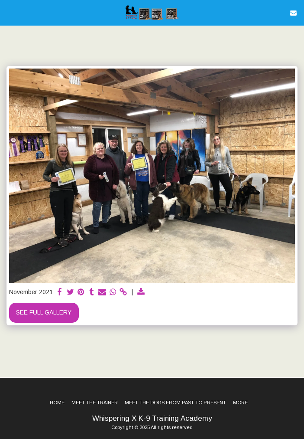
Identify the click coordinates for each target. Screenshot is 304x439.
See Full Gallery (43, 312)
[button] (9, 12)
